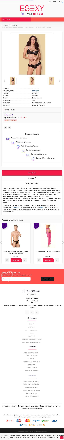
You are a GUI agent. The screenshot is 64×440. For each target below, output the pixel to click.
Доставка (31, 327)
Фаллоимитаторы (31, 393)
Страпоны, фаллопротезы (31, 390)
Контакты (31, 336)
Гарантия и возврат (31, 330)
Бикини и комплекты (11, 25)
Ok (61, 437)
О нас (31, 333)
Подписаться (47, 279)
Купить (16, 260)
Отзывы (32, 178)
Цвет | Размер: (10, 110)
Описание (32, 173)
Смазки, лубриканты (31, 387)
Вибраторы (31, 358)
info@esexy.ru (31, 294)
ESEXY (42, 207)
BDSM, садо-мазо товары (31, 352)
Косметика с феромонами (32, 361)
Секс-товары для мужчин (31, 384)
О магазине (6, 406)
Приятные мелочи (31, 367)
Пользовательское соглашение (31, 339)
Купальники (31, 364)
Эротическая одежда (31, 396)
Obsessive (16, 207)
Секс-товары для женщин (31, 381)
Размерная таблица (32, 183)
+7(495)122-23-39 (31, 291)
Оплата (31, 324)
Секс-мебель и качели (31, 370)
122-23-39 (34, 14)
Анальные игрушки (31, 355)
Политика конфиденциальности (31, 342)
